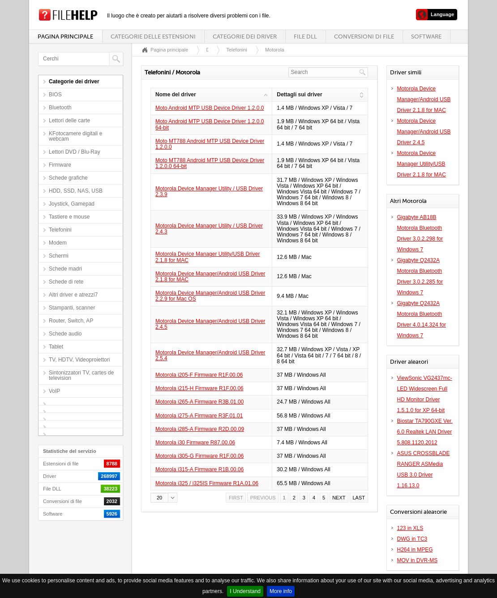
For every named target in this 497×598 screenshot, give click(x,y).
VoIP (54, 391)
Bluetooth (60, 107)
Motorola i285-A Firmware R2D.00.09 (199, 429)
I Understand (245, 591)
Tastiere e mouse (69, 217)
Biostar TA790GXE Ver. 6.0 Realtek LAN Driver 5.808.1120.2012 (425, 432)
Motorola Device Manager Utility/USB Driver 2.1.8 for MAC (207, 257)
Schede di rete (66, 282)
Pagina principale (65, 36)
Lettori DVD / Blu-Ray (74, 152)
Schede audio (65, 334)
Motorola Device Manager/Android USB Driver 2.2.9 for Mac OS (210, 296)
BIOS (55, 94)
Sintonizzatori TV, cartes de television (81, 375)
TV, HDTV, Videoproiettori (79, 360)
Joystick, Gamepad (71, 204)
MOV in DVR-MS (417, 560)
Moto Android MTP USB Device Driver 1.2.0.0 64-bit (209, 124)
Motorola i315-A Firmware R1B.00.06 (199, 469)
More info (281, 591)
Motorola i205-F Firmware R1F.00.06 (199, 375)
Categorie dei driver (245, 36)
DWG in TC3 (412, 539)
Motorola (274, 49)
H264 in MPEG (415, 549)
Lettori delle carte (69, 120)
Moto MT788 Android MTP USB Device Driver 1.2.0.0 (209, 144)
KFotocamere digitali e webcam (75, 136)
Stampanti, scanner (72, 308)
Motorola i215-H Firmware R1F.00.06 (199, 388)
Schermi (59, 256)
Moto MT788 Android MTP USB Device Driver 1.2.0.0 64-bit (209, 163)
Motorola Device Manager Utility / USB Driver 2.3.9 (209, 191)
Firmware (60, 165)
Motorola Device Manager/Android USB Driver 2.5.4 (210, 355)
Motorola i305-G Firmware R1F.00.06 (199, 456)
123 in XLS (410, 528)
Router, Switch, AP (71, 321)
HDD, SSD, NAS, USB (76, 191)
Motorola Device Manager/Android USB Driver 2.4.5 (210, 324)
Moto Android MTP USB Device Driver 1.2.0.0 (209, 108)
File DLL (305, 36)
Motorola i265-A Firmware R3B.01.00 (199, 402)
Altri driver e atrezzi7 (73, 295)
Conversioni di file (364, 36)
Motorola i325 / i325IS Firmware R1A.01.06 (206, 483)
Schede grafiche (68, 178)
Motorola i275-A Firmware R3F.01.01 (199, 416)
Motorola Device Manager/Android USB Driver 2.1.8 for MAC (210, 277)
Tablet (56, 347)
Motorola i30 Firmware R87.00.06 (195, 442)
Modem (58, 243)
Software (426, 36)
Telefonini (60, 230)
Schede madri (65, 269)
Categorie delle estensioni (153, 36)
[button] (163, 498)
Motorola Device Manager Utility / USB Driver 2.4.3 (209, 229)
